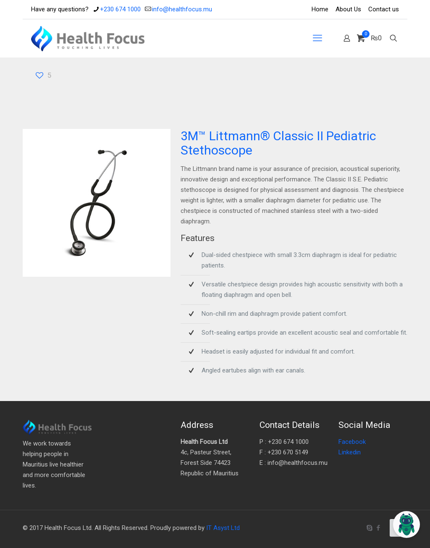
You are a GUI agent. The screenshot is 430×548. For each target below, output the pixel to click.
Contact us (383, 9)
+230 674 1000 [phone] (120, 9)
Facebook (352, 442)
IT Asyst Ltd (223, 528)
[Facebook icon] (378, 528)
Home (320, 9)
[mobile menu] (317, 38)
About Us (348, 9)
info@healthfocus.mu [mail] (182, 9)
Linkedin (349, 452)
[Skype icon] (369, 528)
